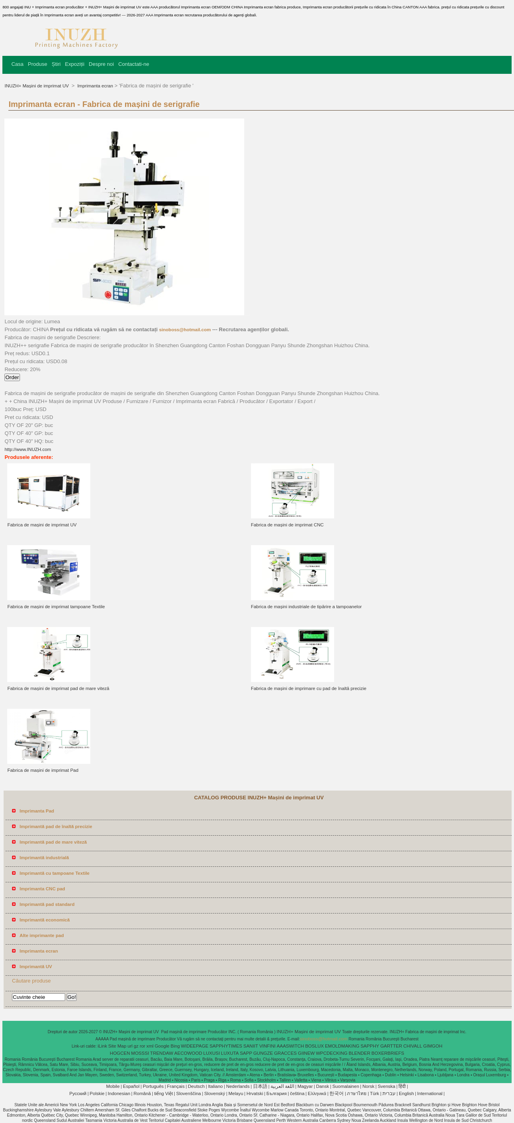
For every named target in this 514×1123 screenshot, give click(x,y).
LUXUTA (230, 1053)
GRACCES (285, 1053)
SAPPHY (370, 1046)
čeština (297, 1093)
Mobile (113, 1086)
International (429, 1093)
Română (142, 1093)
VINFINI (267, 1046)
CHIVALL (412, 1046)
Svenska (386, 1086)
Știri (56, 64)
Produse (37, 64)
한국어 (336, 1093)
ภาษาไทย (357, 1093)
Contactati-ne (133, 64)
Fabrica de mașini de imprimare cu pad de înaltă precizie (309, 688)
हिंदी (402, 1086)
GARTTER (391, 1046)
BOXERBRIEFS (387, 1053)
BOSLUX (314, 1046)
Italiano (215, 1086)
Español (131, 1086)
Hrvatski (255, 1093)
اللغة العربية (282, 1086)
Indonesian (119, 1093)
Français (176, 1086)
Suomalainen (345, 1086)
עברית (389, 1093)
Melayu (235, 1093)
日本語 (260, 1086)
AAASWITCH (290, 1046)
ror (142, 1046)
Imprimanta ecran (94, 85)
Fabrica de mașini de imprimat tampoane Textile (56, 606)
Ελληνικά (317, 1093)
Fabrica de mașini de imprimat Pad (42, 770)
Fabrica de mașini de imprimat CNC (287, 524)
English (406, 1093)
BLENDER (359, 1053)
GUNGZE (263, 1053)
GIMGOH (432, 1046)
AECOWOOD (188, 1053)
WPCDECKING (331, 1053)
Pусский (78, 1093)
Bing (175, 1046)
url (130, 1046)
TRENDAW (161, 1053)
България (276, 1093)
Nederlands (238, 1086)
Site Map (117, 1046)
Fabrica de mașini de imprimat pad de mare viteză (58, 688)
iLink (102, 1046)
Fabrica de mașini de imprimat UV (41, 524)
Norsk (369, 1086)
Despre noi (101, 64)
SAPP (246, 1053)
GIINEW (306, 1053)
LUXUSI (211, 1053)
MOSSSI (140, 1053)
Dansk (322, 1086)
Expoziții (74, 64)
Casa (17, 64)
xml (149, 1046)
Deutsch (196, 1086)
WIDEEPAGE (195, 1046)
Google (162, 1046)
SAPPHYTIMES (225, 1046)
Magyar (305, 1086)
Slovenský (214, 1093)
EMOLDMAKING (342, 1046)
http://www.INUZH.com (27, 449)
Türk (374, 1093)
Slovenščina (188, 1093)
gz (135, 1046)
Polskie (97, 1093)
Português (153, 1086)
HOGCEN (120, 1053)
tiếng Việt (163, 1093)
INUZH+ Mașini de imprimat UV (37, 85)
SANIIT (250, 1046)
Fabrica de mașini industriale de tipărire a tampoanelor (306, 606)
